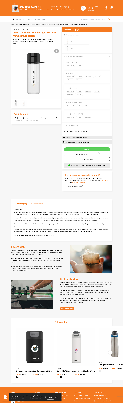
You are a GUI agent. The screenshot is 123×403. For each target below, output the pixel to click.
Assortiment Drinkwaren (22, 24)
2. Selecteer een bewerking (74, 49)
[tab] (20, 196)
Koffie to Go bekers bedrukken (83, 380)
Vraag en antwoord (40, 377)
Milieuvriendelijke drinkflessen (83, 383)
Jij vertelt (37, 374)
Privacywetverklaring (60, 374)
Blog (43, 19)
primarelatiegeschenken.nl (102, 383)
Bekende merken (35, 24)
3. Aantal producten (71, 118)
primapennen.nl (99, 380)
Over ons (37, 372)
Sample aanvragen (87, 152)
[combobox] (95, 19)
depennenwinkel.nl (100, 372)
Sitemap (37, 380)
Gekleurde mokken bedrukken (82, 374)
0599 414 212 (50, 10)
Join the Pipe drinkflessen (48, 24)
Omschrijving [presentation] (21, 196)
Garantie (29, 19)
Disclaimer (57, 377)
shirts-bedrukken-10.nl (101, 385)
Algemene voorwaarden (61, 372)
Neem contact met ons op (74, 179)
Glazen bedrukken (79, 377)
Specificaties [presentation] (37, 196)
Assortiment (20, 19)
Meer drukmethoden (67, 301)
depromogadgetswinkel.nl (102, 377)
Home (12, 24)
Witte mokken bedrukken (81, 372)
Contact (37, 19)
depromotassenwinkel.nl (102, 374)
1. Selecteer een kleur (72, 35)
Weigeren (58, 397)
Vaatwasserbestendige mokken (80, 387)
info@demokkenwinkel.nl (65, 10)
